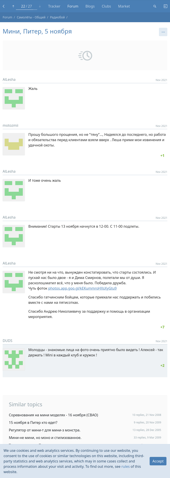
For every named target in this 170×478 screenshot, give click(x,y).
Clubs (106, 6)
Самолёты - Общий (31, 17)
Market (124, 6)
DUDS (7, 340)
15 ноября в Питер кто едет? (33, 422)
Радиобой (57, 17)
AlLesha (9, 79)
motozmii (10, 125)
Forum (73, 6)
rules (126, 466)
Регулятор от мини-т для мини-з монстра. (44, 430)
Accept (158, 461)
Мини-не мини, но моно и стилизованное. (45, 437)
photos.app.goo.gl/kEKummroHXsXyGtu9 (82, 288)
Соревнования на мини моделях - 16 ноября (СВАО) (53, 415)
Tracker (54, 6)
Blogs (90, 6)
